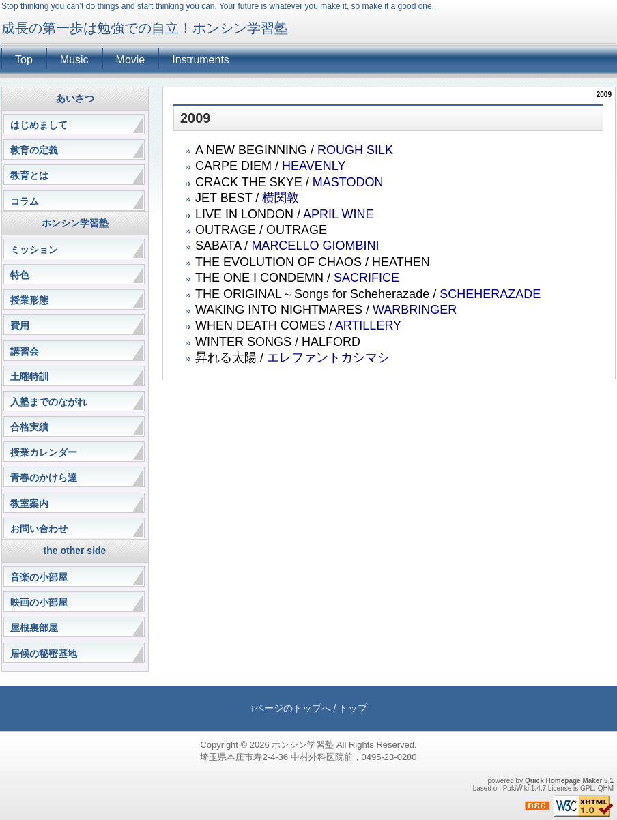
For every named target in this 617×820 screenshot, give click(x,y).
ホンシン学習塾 (303, 745)
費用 (19, 325)
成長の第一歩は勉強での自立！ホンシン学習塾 (144, 27)
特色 (19, 274)
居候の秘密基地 (43, 653)
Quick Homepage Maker (563, 781)
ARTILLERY (368, 325)
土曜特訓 (29, 376)
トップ (353, 708)
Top (24, 59)
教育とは (29, 175)
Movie (130, 59)
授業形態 (29, 300)
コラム (24, 201)
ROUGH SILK (355, 150)
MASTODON (348, 182)
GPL (587, 788)
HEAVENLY (313, 166)
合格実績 (29, 427)
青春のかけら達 (43, 477)
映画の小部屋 (39, 602)
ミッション (34, 249)
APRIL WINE (338, 214)
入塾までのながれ (48, 401)
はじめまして (39, 124)
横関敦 (280, 198)
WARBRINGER (415, 310)
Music (74, 59)
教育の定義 (34, 150)
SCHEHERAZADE (490, 294)
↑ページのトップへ (290, 708)
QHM (606, 788)
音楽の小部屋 (39, 577)
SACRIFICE (366, 277)
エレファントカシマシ (328, 357)
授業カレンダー (43, 452)
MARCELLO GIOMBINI (315, 245)
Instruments (200, 59)
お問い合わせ (39, 528)
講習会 (24, 351)
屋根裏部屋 (34, 627)
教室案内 (29, 503)
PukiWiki (516, 788)
